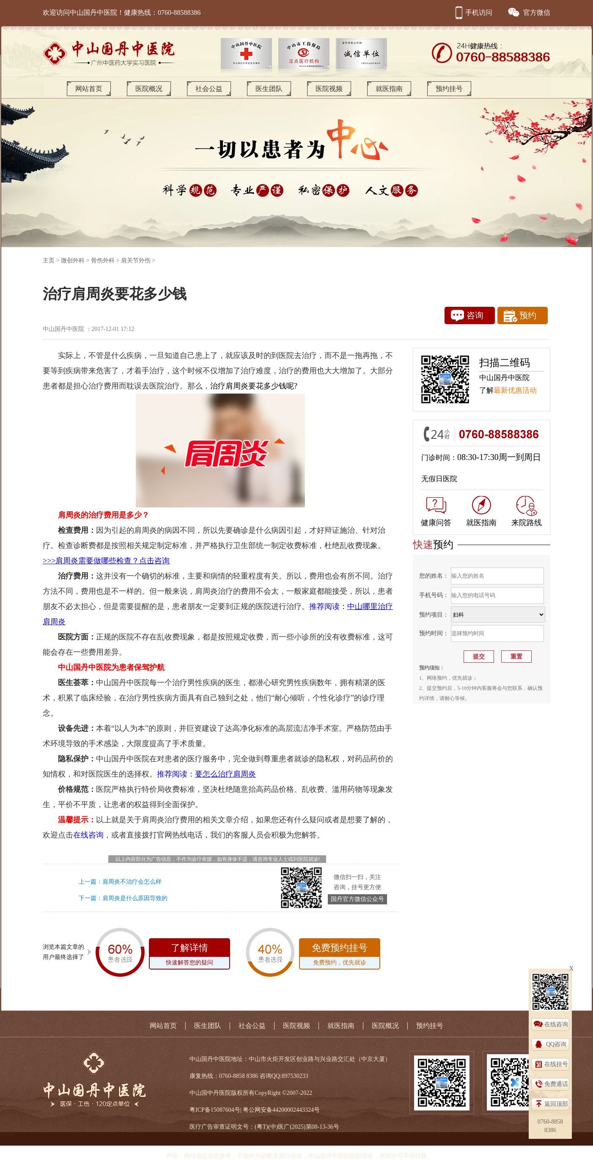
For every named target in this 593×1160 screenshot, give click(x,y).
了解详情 (189, 955)
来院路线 (526, 511)
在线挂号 (556, 1064)
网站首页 (88, 88)
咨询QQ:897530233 (284, 1076)
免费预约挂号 (339, 955)
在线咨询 (556, 1024)
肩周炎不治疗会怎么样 (132, 882)
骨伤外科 (103, 260)
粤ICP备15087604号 (214, 1110)
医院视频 (329, 88)
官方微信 (528, 12)
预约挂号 (449, 88)
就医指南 (389, 88)
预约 (520, 316)
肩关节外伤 (136, 260)
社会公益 (208, 88)
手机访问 (472, 12)
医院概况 (148, 88)
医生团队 (269, 88)
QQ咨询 (556, 1044)
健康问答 (436, 512)
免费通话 (556, 1084)
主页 (49, 260)
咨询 (467, 316)
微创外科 (73, 260)
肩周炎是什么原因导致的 (134, 898)
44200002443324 (293, 1110)
